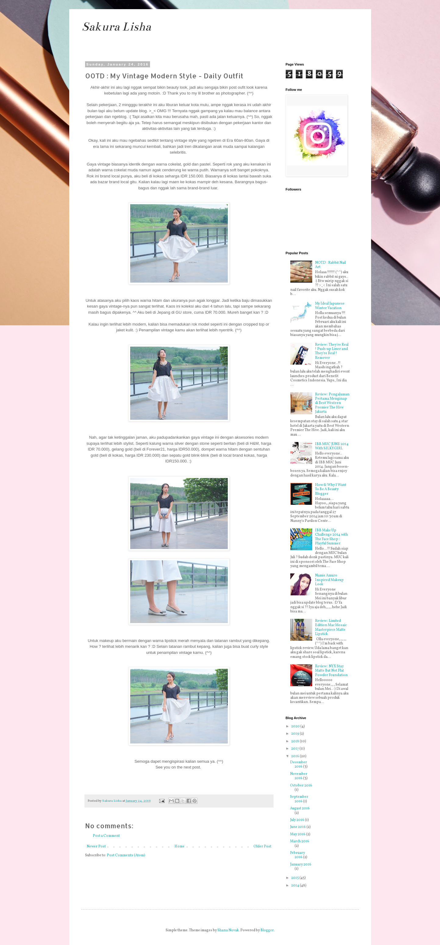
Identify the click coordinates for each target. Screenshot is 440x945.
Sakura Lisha (116, 27)
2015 (295, 877)
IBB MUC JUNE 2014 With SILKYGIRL (332, 446)
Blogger (267, 930)
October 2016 (301, 785)
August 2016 (300, 808)
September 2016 (299, 799)
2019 (295, 733)
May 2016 (298, 834)
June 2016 (298, 827)
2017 (295, 748)
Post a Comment (106, 835)
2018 (295, 741)
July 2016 (297, 820)
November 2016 (298, 776)
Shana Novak (228, 930)
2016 (295, 756)
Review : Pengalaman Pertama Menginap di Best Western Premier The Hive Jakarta (332, 403)
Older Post (262, 846)
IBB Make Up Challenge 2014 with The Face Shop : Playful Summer (331, 537)
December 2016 (298, 764)
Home (179, 846)
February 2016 (297, 855)
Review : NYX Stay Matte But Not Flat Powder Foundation (331, 671)
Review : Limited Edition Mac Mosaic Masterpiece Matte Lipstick (331, 628)
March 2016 (299, 841)
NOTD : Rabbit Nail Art (330, 264)
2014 (295, 885)
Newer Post (96, 846)
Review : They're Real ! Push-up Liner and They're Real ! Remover (332, 351)
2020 (295, 726)
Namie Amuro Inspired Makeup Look (329, 580)
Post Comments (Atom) (126, 855)
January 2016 (300, 864)
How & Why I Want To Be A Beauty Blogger (330, 489)
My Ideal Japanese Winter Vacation (330, 305)
